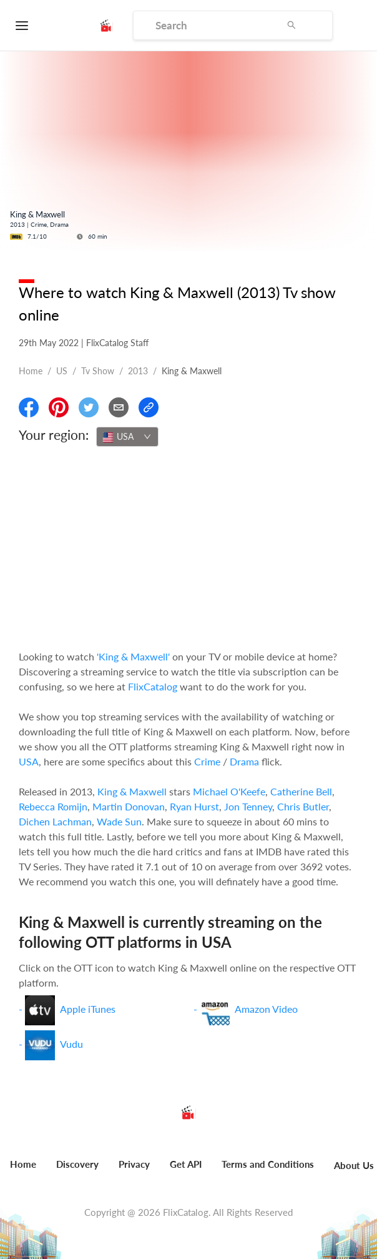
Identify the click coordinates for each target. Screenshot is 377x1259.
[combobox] (127, 437)
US (61, 371)
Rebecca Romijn (53, 806)
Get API (186, 1164)
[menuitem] (77, 1170)
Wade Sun (119, 821)
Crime (207, 761)
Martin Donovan (128, 806)
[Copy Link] (149, 407)
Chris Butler (303, 806)
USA (29, 761)
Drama (244, 761)
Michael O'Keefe (229, 791)
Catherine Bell (301, 791)
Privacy (134, 1164)
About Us (354, 1165)
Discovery (77, 1164)
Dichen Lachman (55, 821)
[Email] (119, 407)
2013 (138, 371)
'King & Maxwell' (133, 656)
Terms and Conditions (268, 1164)
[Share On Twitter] (89, 407)
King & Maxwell (132, 791)
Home (30, 371)
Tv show (97, 371)
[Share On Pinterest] (59, 407)
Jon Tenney (248, 806)
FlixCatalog (152, 686)
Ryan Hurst (194, 806)
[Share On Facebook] (29, 407)
